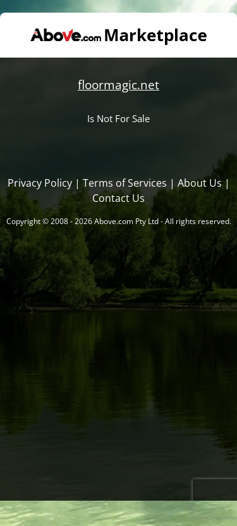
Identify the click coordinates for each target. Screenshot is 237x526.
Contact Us (118, 198)
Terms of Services (125, 183)
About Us (200, 183)
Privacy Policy (40, 183)
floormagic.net (118, 84)
